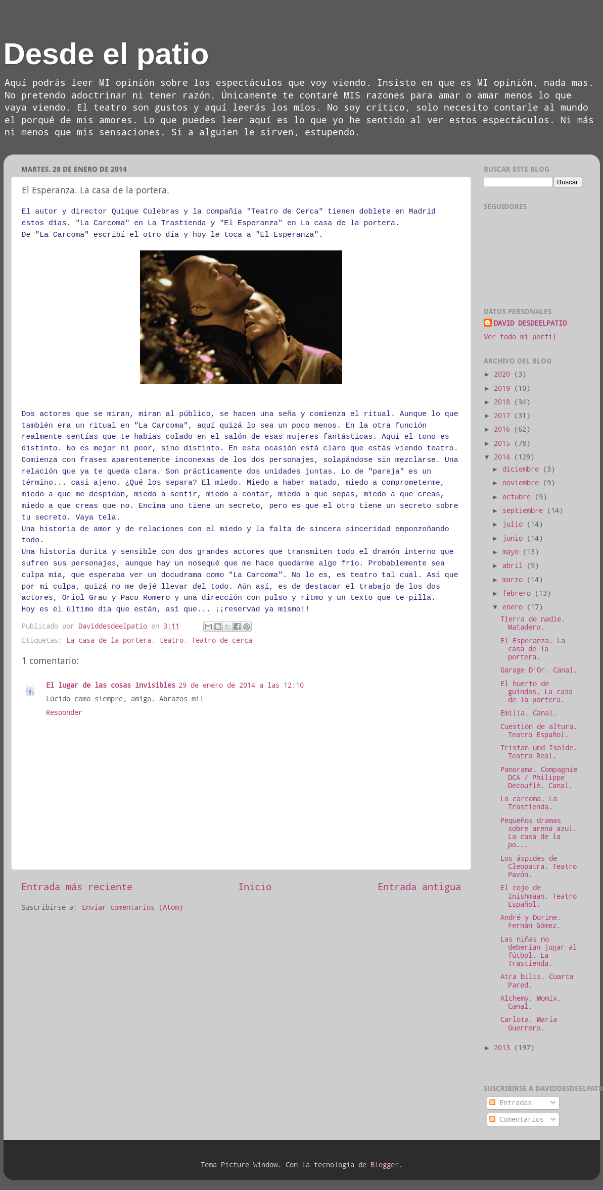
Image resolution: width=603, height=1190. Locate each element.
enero (514, 606)
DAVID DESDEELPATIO (530, 323)
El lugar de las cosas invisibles (110, 685)
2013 (504, 1047)
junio (514, 538)
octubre (518, 496)
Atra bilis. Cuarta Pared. (536, 980)
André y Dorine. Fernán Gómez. (530, 921)
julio (514, 524)
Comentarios (516, 1119)
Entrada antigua (419, 886)
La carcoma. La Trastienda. (528, 802)
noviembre (522, 482)
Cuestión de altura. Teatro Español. (538, 730)
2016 (504, 429)
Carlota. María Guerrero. (528, 1023)
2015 (504, 443)
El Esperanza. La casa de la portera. (532, 648)
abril (514, 565)
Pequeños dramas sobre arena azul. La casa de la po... (538, 833)
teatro (171, 640)
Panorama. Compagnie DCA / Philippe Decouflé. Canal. (538, 777)
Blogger (384, 1164)
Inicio (254, 886)
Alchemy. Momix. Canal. (530, 1002)
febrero (518, 593)
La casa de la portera (108, 640)
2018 (504, 401)
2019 (504, 388)
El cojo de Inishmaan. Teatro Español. (538, 895)
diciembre (522, 469)
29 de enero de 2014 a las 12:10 (241, 685)
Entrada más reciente (76, 886)
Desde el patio (106, 54)
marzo (514, 579)
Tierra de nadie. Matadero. (532, 623)
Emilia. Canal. (528, 712)
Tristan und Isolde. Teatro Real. (538, 751)
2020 (504, 374)
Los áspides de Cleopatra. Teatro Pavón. (538, 866)
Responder (64, 712)
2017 (504, 415)
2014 (504, 456)
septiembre (524, 510)
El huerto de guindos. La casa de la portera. (536, 691)
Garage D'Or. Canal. (538, 670)
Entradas (510, 1102)
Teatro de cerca (222, 640)
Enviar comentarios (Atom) (132, 907)
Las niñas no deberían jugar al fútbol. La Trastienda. (538, 951)
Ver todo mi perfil (520, 336)
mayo (512, 551)
